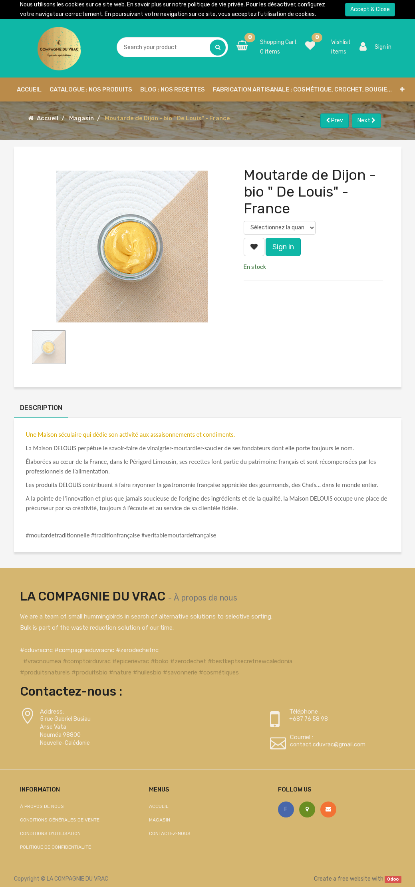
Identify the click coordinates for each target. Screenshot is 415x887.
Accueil (47, 118)
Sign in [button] (283, 247)
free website (354, 878)
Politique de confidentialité (55, 847)
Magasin (81, 118)
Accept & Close (370, 9)
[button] (402, 89)
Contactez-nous (170, 833)
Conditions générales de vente (59, 820)
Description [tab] (41, 408)
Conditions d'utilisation (50, 833)
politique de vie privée (216, 4)
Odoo (393, 879)
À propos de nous (205, 598)
